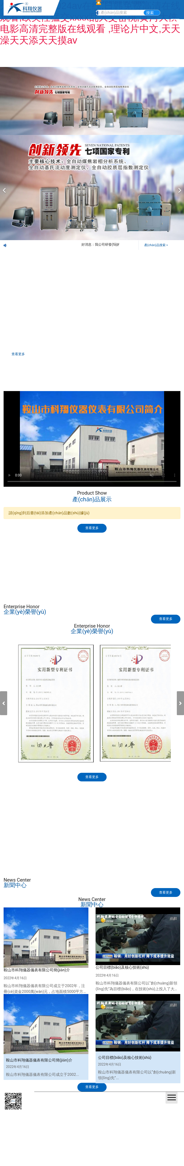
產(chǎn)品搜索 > (157, 244)
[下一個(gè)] (179, 187)
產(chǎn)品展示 (47, 551)
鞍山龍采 (105, 1116)
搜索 (150, 13)
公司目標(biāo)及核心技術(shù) (122, 978)
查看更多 (21, 354)
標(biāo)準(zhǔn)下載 (48, 572)
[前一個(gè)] (5, 187)
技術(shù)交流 (136, 551)
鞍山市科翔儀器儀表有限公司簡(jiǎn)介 (37, 980)
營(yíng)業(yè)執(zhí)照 (55, 1116)
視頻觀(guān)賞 (136, 572)
